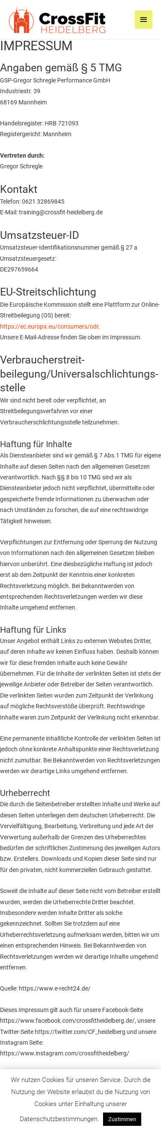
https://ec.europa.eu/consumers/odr (49, 326)
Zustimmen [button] (122, 1119)
